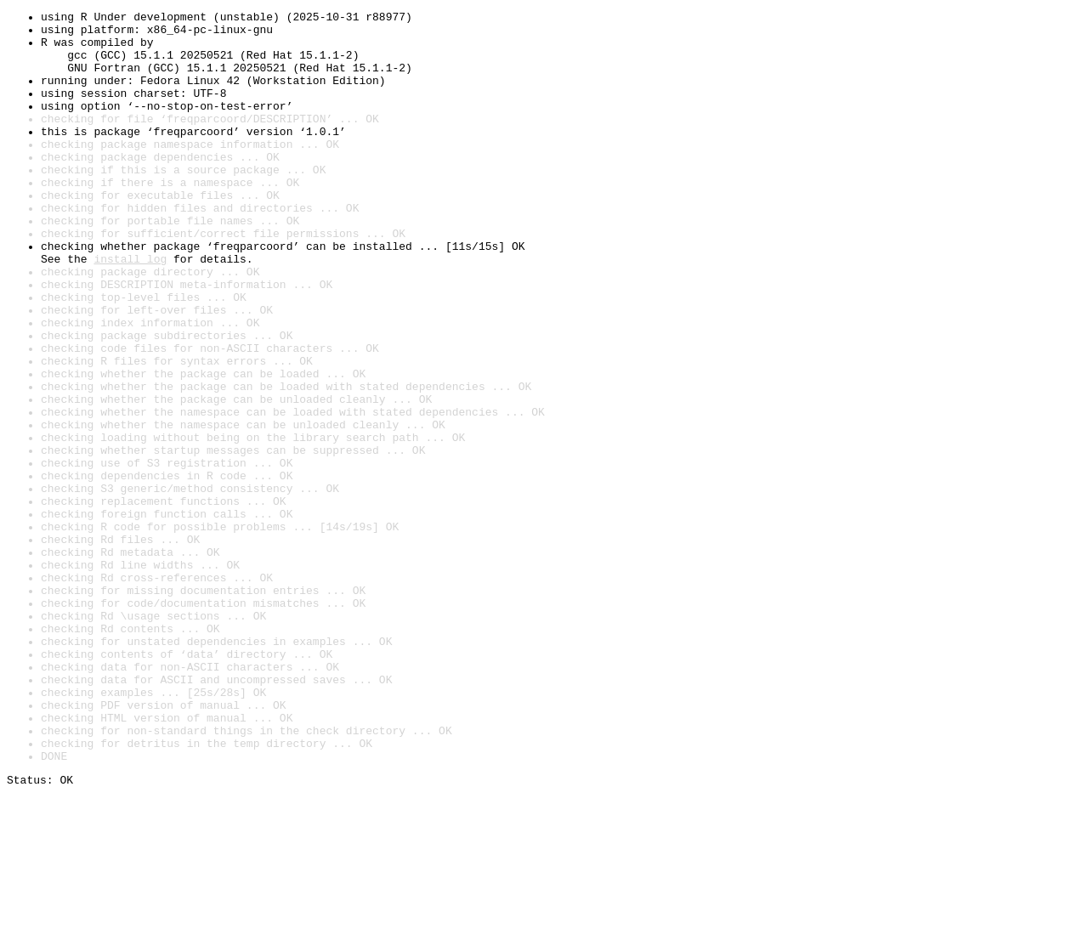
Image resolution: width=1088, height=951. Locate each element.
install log (130, 309)
